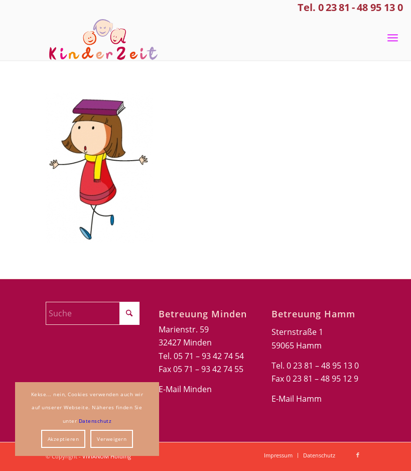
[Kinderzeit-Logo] (99, 37)
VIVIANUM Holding (106, 456)
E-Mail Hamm (296, 398)
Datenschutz (95, 420)
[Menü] (392, 37)
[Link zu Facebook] (357, 454)
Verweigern (111, 438)
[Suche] (93, 313)
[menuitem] (392, 37)
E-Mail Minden (185, 389)
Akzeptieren (63, 438)
